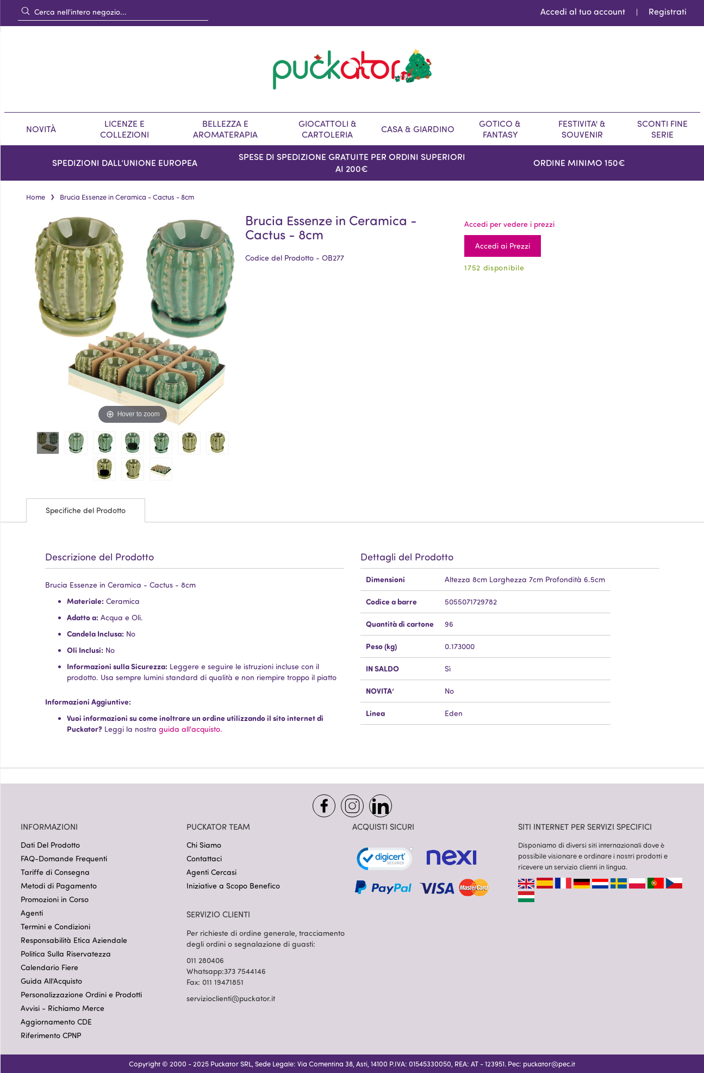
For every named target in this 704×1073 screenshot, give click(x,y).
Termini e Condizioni (55, 926)
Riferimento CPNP (51, 1035)
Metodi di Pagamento (59, 885)
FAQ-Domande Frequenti (64, 858)
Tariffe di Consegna (55, 872)
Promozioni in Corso (55, 899)
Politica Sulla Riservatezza (66, 953)
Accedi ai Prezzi (502, 245)
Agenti (32, 912)
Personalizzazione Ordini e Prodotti (81, 994)
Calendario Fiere (49, 967)
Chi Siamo (203, 844)
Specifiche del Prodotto (86, 510)
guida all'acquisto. (190, 728)
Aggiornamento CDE (56, 1021)
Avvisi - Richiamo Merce (62, 1008)
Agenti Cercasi (211, 872)
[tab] (85, 510)
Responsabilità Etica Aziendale (74, 940)
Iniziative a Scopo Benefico (233, 885)
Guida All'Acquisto (51, 980)
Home (35, 197)
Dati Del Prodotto (50, 844)
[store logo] (352, 69)
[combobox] (113, 11)
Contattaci (204, 858)
